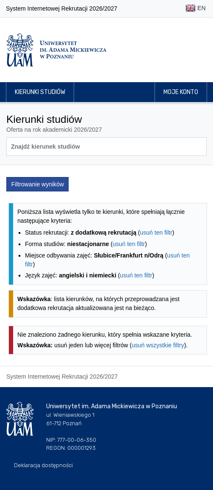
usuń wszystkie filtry (158, 345)
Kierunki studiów (40, 92)
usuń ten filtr (156, 232)
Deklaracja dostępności (43, 465)
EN (195, 8)
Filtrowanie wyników (37, 184)
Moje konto (180, 92)
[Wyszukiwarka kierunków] (106, 146)
